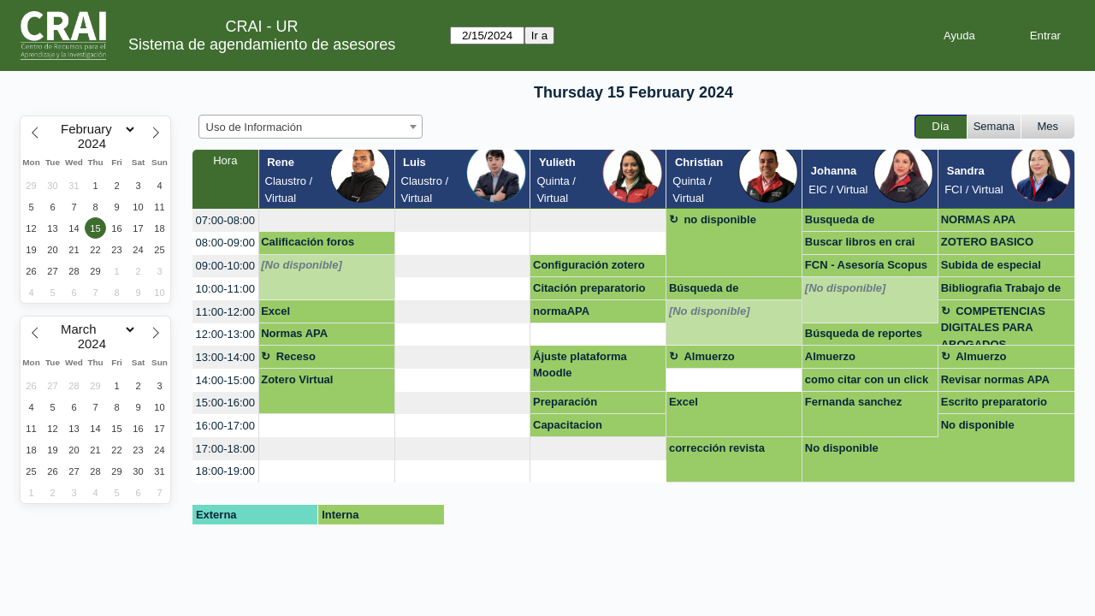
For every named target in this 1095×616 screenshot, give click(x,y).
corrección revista (717, 447)
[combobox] (310, 127)
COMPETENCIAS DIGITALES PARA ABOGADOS (993, 325)
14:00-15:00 (225, 380)
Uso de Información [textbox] (254, 127)
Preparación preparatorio (566, 404)
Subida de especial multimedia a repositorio (1005, 267)
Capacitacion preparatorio (567, 427)
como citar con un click (867, 379)
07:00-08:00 (225, 220)
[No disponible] (301, 264)
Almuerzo (709, 356)
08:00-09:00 (225, 242)
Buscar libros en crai (860, 241)
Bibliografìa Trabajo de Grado (1001, 290)
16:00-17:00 (225, 425)
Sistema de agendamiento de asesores (261, 44)
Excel (275, 311)
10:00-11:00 (225, 288)
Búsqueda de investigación (704, 290)
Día (940, 126)
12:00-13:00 (225, 334)
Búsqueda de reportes (863, 333)
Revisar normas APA (995, 379)
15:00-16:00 (225, 402)
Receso (296, 356)
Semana (994, 126)
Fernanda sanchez (853, 401)
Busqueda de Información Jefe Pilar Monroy (863, 222)
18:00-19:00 (225, 471)
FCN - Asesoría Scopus (866, 264)
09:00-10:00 (225, 265)
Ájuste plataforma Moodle (580, 365)
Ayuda (959, 35)
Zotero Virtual (297, 379)
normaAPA (561, 311)
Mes (1048, 126)
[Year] (95, 144)
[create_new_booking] (326, 220)
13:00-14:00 (225, 357)
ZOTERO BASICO (987, 241)
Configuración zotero (589, 264)
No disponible (978, 424)
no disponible (720, 219)
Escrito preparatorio (994, 401)
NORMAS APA (978, 219)
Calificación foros (307, 241)
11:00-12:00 (225, 311)
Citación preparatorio (589, 287)
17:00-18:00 (225, 448)
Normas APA (294, 333)
